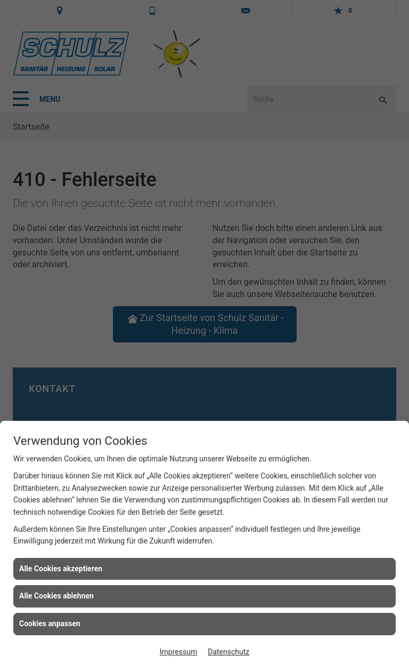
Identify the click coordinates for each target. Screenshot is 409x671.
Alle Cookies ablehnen (56, 596)
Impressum (178, 652)
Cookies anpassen (49, 623)
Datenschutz (228, 652)
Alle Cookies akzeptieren (60, 568)
